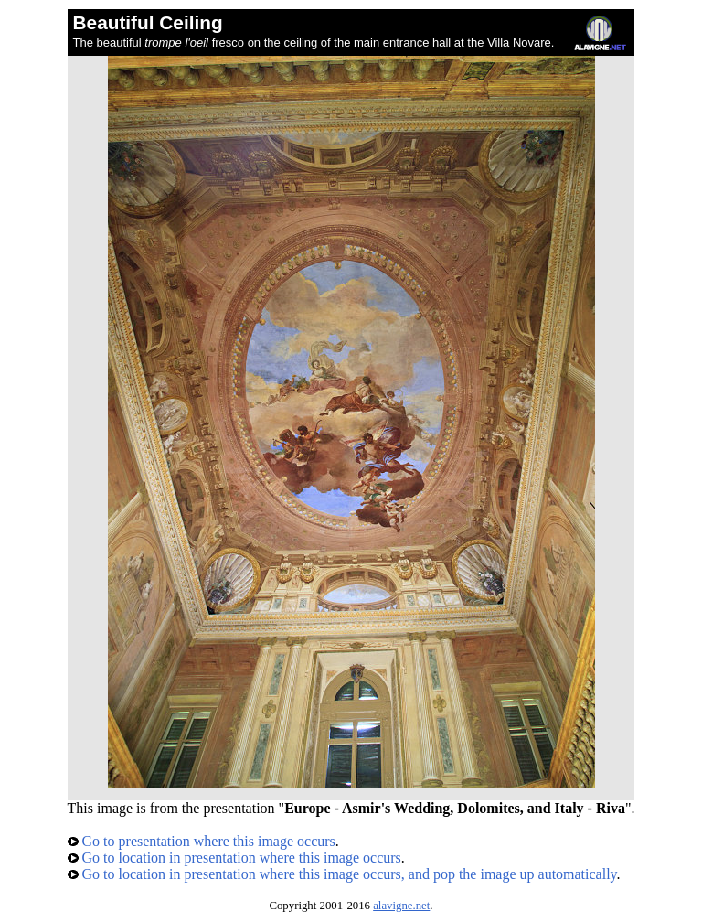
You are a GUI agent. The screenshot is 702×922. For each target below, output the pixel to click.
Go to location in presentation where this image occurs (234, 857)
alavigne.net (401, 905)
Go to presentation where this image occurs (201, 841)
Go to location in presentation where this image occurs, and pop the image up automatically (342, 874)
